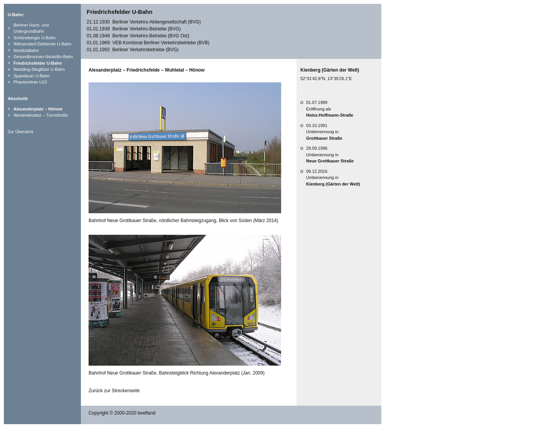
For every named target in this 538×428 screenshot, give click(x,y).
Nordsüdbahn (26, 50)
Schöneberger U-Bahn (34, 37)
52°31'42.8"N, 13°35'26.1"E (326, 78)
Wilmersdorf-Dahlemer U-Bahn (42, 44)
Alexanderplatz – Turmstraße (40, 115)
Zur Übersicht (20, 131)
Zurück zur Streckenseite (114, 390)
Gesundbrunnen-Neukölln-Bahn (43, 56)
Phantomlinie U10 (30, 82)
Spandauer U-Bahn (31, 76)
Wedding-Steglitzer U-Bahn (39, 69)
